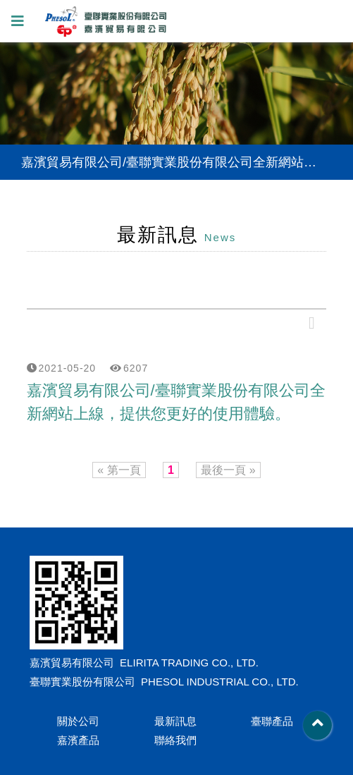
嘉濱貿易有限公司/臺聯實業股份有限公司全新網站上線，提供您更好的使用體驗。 (176, 402)
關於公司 (78, 721)
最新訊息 (175, 721)
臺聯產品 (272, 721)
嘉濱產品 (78, 740)
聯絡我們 (175, 740)
